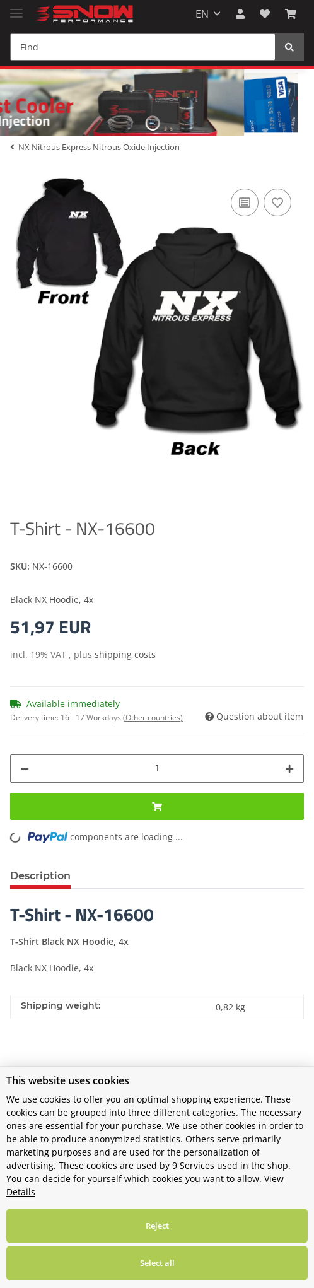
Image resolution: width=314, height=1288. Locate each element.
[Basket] (290, 13)
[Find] (143, 47)
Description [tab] (40, 876)
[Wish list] (264, 13)
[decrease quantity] (24, 768)
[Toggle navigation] (16, 8)
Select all (157, 1262)
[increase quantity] (289, 768)
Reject (157, 1225)
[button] (240, 13)
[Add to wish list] (277, 202)
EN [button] (202, 14)
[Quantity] (157, 768)
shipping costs (125, 654)
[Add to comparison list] (245, 202)
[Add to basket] (157, 806)
